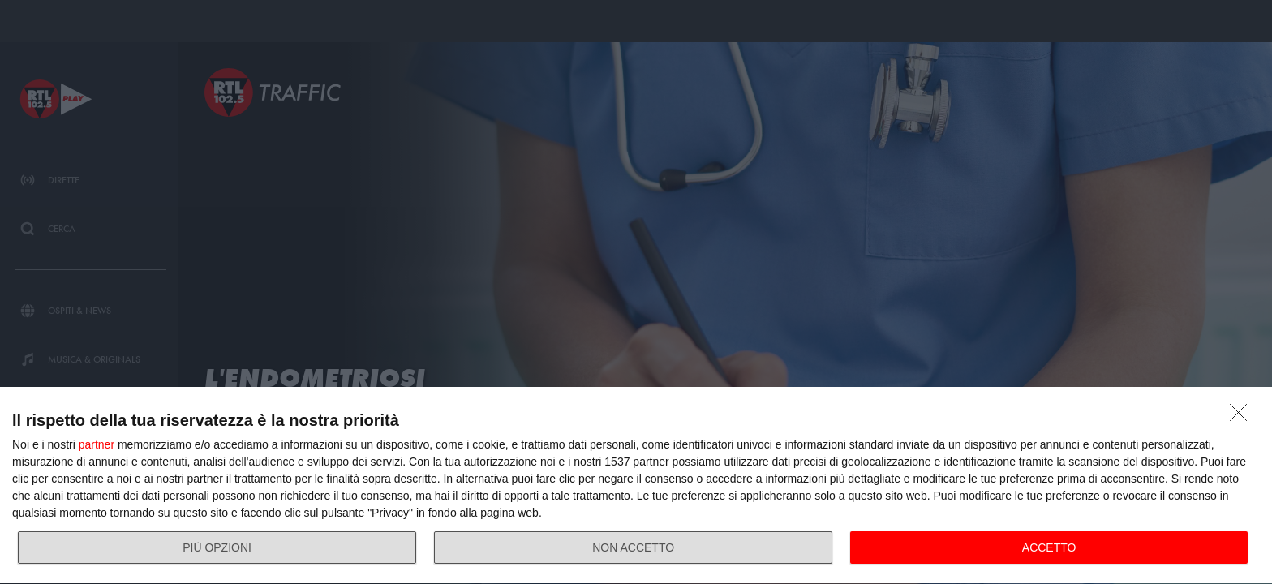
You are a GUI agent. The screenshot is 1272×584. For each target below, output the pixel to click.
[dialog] (636, 486)
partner (96, 444)
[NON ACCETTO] (1243, 417)
